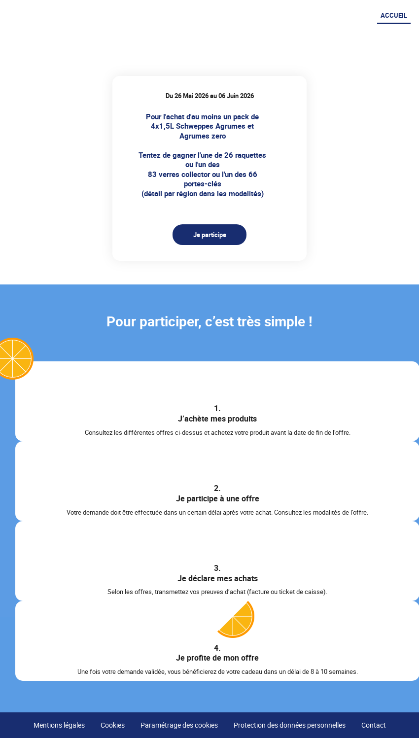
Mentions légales (59, 725)
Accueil (394, 15)
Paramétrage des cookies (179, 725)
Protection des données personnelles (290, 725)
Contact (373, 725)
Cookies (113, 725)
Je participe (209, 234)
